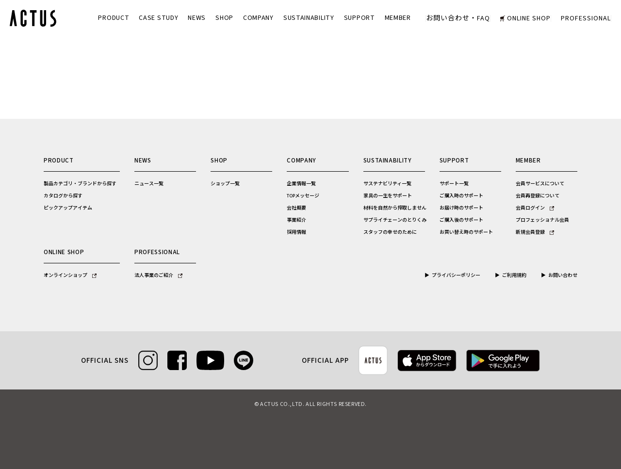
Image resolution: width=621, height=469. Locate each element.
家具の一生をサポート (387, 196)
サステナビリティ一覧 (387, 183)
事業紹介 (296, 220)
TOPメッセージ (303, 196)
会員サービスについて (540, 183)
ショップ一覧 (225, 183)
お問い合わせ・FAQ (458, 18)
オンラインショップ (70, 275)
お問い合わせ (562, 275)
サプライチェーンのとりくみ (394, 220)
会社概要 (296, 208)
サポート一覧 (454, 183)
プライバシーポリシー (456, 275)
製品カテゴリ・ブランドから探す (80, 183)
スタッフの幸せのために (390, 232)
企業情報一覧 (301, 183)
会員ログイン (535, 208)
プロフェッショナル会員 (542, 220)
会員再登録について (537, 196)
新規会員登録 (535, 232)
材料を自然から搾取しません (394, 208)
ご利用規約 (514, 275)
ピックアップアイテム (68, 208)
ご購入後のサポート (461, 220)
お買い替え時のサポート (466, 232)
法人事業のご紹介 (158, 275)
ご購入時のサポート (461, 196)
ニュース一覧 (148, 183)
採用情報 (296, 232)
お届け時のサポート (461, 208)
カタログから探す (63, 196)
